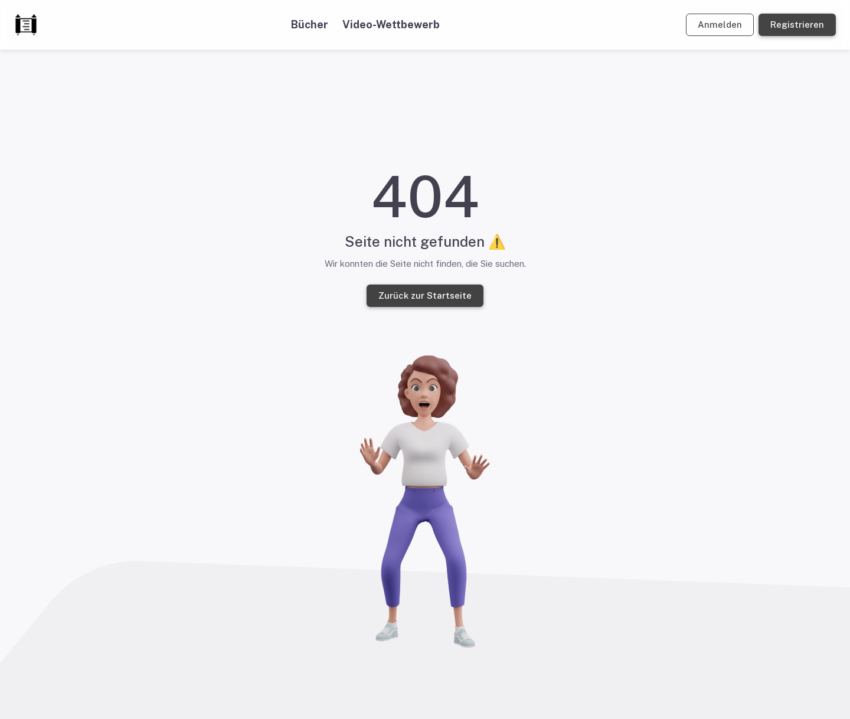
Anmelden (719, 24)
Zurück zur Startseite (425, 296)
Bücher (309, 24)
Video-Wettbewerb (391, 24)
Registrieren (797, 25)
